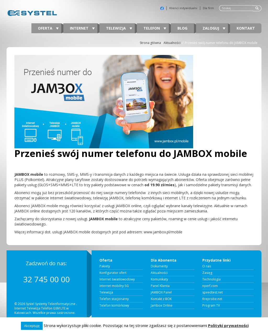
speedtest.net (212, 292)
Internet (82, 28)
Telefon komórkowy (114, 305)
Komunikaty (159, 279)
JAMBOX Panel (161, 292)
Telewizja (119, 28)
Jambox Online (161, 305)
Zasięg (207, 272)
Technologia (211, 279)
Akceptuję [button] (32, 325)
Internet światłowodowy (117, 279)
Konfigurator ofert (112, 272)
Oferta (48, 28)
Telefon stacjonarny (114, 299)
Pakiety (104, 266)
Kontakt (246, 28)
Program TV (211, 305)
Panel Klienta (160, 285)
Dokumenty (159, 266)
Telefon (154, 28)
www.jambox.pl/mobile (163, 231)
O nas (206, 266)
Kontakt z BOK (161, 299)
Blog (182, 28)
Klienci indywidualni (183, 8)
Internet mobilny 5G (114, 285)
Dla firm (208, 8)
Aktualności (172, 43)
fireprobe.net (212, 299)
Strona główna (150, 43)
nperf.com (210, 285)
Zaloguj (214, 28)
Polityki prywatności (228, 325)
